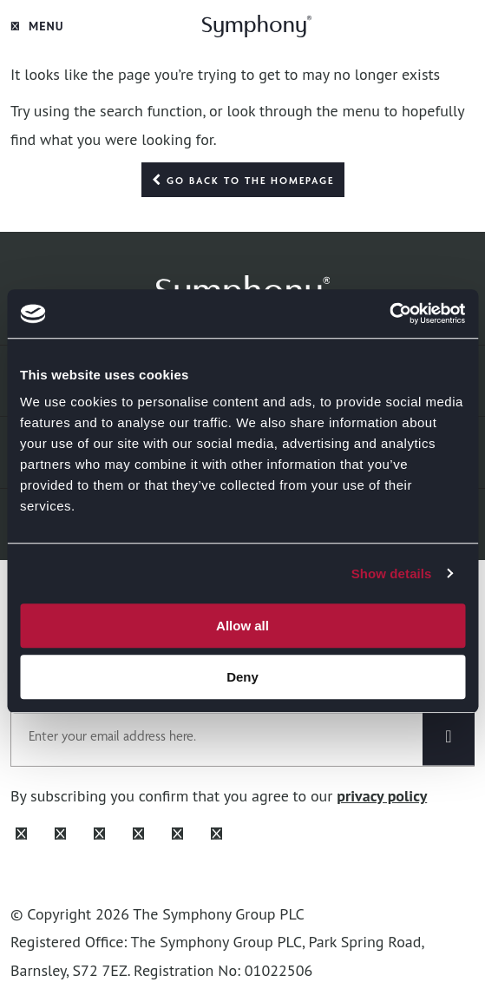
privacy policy (382, 796)
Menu (37, 26)
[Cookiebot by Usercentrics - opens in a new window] (389, 313)
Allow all (242, 625)
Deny (242, 676)
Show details (391, 573)
